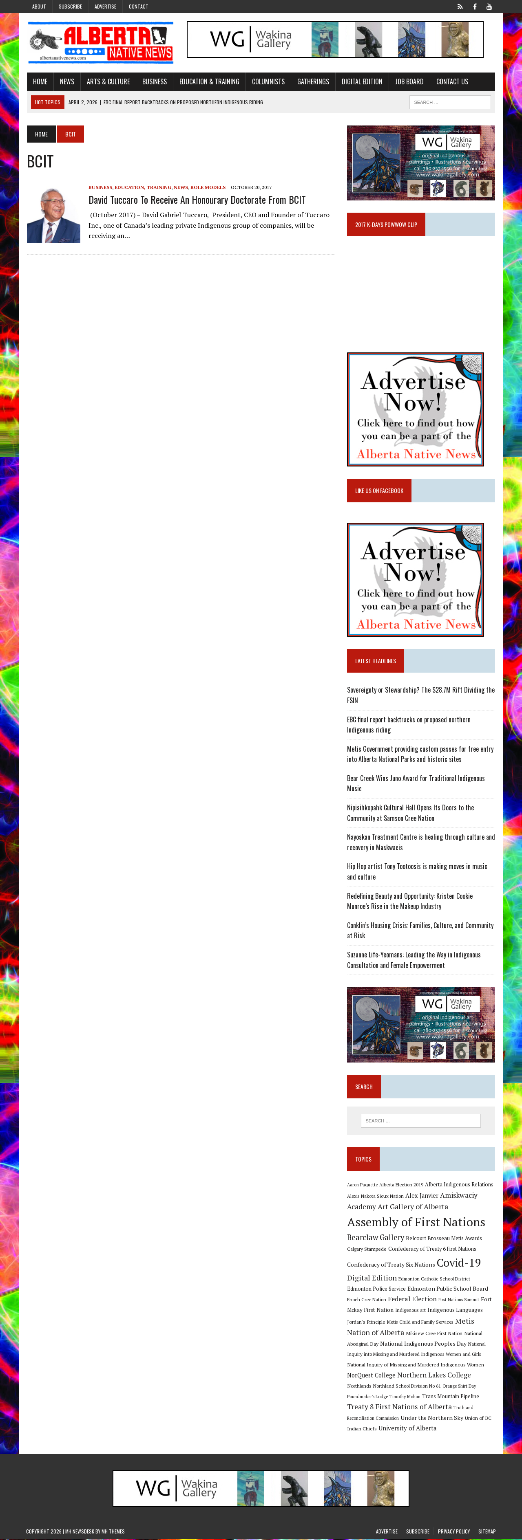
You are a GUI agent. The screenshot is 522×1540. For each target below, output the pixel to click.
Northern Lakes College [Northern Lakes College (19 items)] (434, 1375)
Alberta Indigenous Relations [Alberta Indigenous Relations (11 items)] (459, 1185)
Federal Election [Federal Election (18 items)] (412, 1299)
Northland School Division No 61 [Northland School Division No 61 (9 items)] (407, 1387)
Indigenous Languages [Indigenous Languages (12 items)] (455, 1310)
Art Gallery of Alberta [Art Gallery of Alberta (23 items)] (413, 1207)
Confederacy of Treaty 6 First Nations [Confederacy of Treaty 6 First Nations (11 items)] (432, 1249)
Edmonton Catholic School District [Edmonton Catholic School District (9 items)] (434, 1279)
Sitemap (487, 1532)
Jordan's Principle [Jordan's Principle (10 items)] (366, 1322)
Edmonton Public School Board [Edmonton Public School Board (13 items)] (447, 1289)
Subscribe (70, 6)
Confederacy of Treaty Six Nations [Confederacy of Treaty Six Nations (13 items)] (391, 1265)
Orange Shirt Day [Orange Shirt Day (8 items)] (459, 1387)
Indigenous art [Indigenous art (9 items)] (410, 1311)
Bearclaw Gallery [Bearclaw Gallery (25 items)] (375, 1238)
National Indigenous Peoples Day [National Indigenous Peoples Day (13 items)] (423, 1344)
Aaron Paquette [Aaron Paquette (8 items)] (362, 1185)
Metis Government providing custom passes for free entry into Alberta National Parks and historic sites (420, 754)
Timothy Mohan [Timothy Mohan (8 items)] (404, 1397)
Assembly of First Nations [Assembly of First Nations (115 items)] (416, 1222)
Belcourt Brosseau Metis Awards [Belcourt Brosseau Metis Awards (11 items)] (444, 1239)
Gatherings (312, 81)
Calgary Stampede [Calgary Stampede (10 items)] (367, 1249)
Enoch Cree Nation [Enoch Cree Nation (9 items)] (366, 1300)
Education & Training (209, 81)
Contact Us (451, 81)
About (39, 6)
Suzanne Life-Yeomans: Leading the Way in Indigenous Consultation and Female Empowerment (414, 960)
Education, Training (142, 187)
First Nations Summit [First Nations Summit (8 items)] (458, 1300)
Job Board (408, 81)
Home (39, 81)
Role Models (207, 187)
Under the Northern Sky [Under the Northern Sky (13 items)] (431, 1418)
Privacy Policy (454, 1532)
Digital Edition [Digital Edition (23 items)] (372, 1278)
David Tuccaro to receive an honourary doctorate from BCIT (196, 199)
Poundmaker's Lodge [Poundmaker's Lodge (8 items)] (367, 1397)
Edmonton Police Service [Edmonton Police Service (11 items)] (376, 1289)
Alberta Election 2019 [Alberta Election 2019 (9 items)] (401, 1185)
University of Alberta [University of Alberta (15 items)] (407, 1429)
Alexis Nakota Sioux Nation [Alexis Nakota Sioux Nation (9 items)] (375, 1197)
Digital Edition (361, 81)
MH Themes (113, 1532)
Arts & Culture (107, 81)
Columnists (267, 81)
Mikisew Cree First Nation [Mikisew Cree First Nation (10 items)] (434, 1334)
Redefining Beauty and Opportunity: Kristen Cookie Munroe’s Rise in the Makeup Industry (410, 901)
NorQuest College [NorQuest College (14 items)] (371, 1376)
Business (154, 81)
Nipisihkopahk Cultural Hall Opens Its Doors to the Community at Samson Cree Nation (410, 813)
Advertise (105, 6)
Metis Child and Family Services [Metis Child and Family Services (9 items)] (420, 1323)
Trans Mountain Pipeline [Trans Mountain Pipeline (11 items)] (450, 1397)
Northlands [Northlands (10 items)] (359, 1386)
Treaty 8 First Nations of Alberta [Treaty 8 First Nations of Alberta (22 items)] (399, 1407)
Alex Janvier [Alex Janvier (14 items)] (421, 1196)
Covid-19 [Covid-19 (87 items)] (459, 1263)
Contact (138, 6)
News (66, 81)
